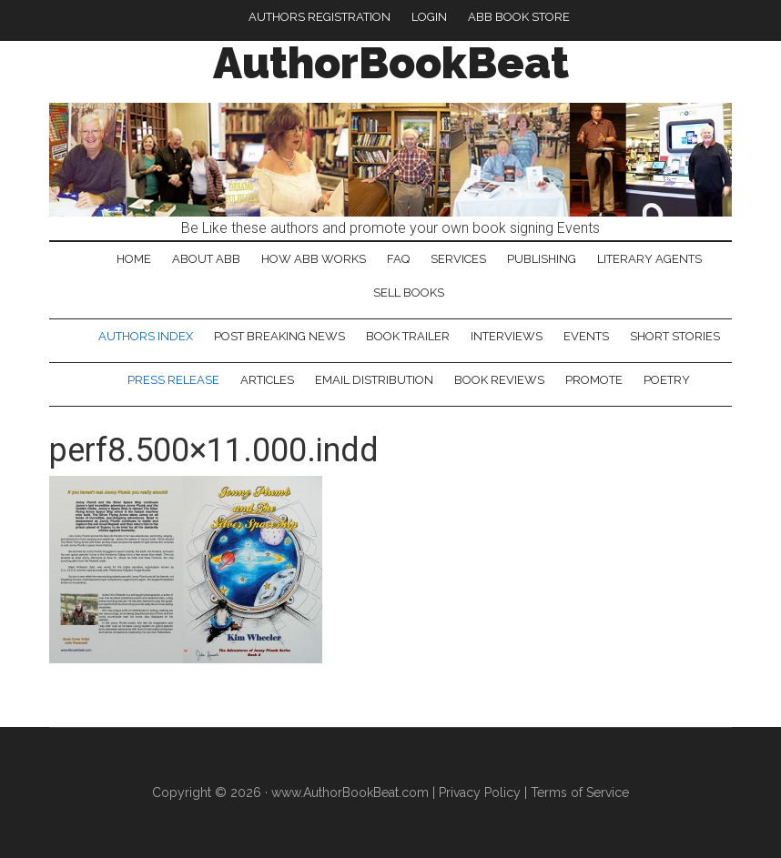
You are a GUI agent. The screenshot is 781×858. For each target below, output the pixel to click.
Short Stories (675, 336)
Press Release (173, 380)
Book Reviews (499, 380)
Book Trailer (408, 336)
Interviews (507, 336)
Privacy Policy (480, 792)
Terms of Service (580, 792)
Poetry (667, 380)
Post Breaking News (279, 336)
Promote (594, 380)
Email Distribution (374, 380)
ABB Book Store (519, 17)
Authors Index (145, 336)
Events (586, 336)
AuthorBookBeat (391, 62)
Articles (267, 380)
